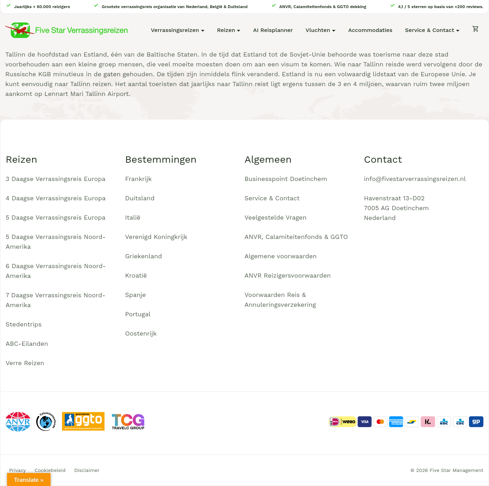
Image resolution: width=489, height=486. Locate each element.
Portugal (137, 314)
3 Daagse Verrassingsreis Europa (55, 178)
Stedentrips (24, 324)
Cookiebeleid (50, 470)
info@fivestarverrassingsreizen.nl (415, 178)
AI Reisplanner (273, 30)
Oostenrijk (141, 333)
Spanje (135, 294)
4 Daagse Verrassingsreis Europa (56, 198)
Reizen (226, 30)
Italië (133, 217)
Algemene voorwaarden (280, 256)
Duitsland (140, 198)
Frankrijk (138, 178)
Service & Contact (429, 30)
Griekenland (143, 256)
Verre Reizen (25, 363)
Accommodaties (370, 30)
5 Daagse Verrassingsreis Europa (55, 217)
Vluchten (318, 30)
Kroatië (136, 275)
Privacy (17, 470)
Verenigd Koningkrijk (156, 236)
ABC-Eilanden (27, 343)
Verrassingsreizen (175, 30)
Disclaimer (86, 470)
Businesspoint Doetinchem (285, 178)
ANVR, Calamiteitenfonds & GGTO (296, 236)
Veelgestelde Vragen (275, 217)
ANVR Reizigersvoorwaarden (287, 275)
